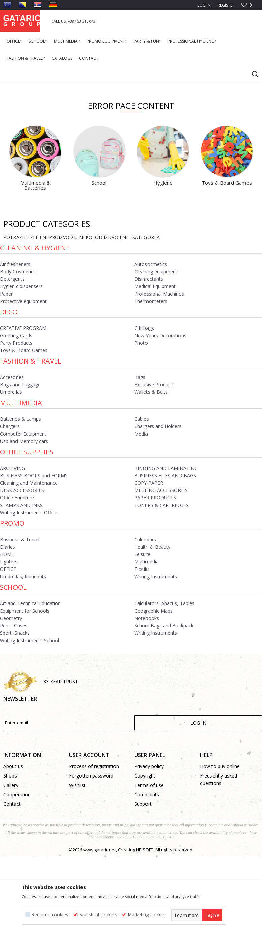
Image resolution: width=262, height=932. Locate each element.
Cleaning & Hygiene (35, 330)
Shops (10, 858)
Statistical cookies (98, 914)
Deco (9, 394)
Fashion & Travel (30, 443)
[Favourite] (246, 5)
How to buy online (220, 848)
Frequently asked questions (218, 862)
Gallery (10, 867)
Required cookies (50, 914)
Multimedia (21, 485)
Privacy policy (149, 848)
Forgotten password (91, 858)
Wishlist (77, 867)
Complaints (146, 877)
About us (13, 848)
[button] (252, 74)
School (13, 669)
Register (226, 5)
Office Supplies (26, 534)
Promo (12, 605)
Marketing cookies (147, 914)
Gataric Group (17, 87)
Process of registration (94, 848)
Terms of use (149, 867)
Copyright (144, 858)
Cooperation (17, 877)
